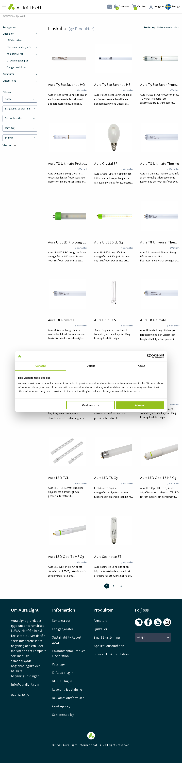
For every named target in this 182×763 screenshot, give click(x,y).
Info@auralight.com (25, 684)
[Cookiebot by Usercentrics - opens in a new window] (149, 356)
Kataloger (59, 664)
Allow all (140, 405)
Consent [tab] (40, 365)
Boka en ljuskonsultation (111, 654)
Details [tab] (91, 365)
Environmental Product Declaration (68, 653)
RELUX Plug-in (62, 681)
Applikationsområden (109, 646)
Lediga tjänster (62, 629)
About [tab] (141, 365)
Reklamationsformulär (68, 698)
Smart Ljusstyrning (107, 637)
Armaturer (101, 621)
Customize (90, 405)
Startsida (8, 16)
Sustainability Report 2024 (66, 640)
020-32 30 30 (20, 695)
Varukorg (142, 6)
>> (121, 586)
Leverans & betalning (67, 689)
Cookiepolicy (61, 706)
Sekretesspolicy (63, 715)
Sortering (149, 27)
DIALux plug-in (62, 673)
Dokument (124, 6)
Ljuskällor (100, 629)
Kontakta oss (61, 621)
